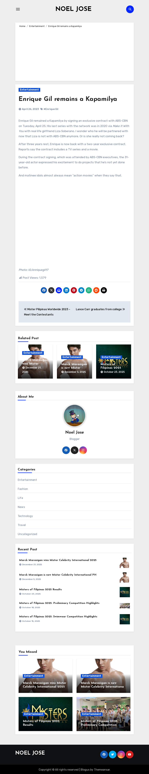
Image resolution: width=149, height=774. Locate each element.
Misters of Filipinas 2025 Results (110, 368)
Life (20, 497)
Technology (25, 515)
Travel (22, 524)
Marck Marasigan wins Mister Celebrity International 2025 (57, 559)
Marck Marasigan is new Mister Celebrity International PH (57, 574)
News (21, 506)
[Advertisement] (75, 54)
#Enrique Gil (51, 109)
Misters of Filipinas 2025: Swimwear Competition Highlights (58, 615)
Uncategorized (27, 533)
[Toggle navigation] (18, 9)
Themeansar (102, 768)
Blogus (85, 768)
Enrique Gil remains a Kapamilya (70, 99)
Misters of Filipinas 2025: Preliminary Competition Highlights (59, 602)
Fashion (23, 488)
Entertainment (29, 89)
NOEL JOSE (73, 9)
